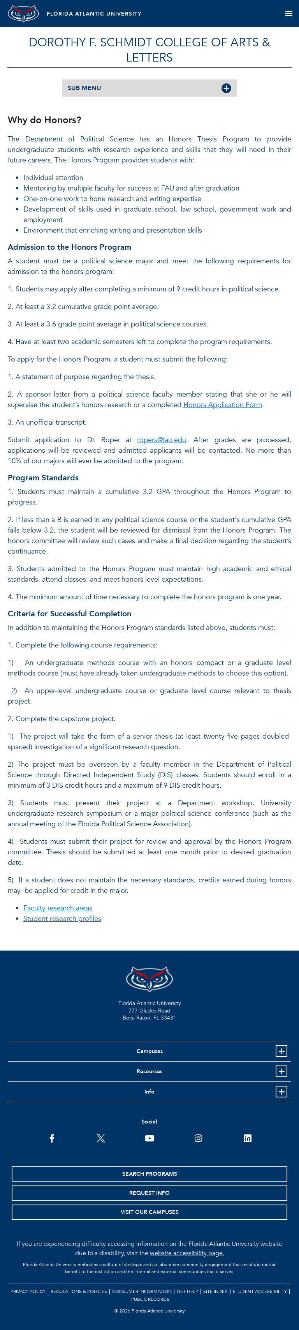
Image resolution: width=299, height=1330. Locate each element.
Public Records (150, 1299)
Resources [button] (149, 1071)
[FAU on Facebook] (52, 1137)
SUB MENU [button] (84, 88)
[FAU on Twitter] (101, 1137)
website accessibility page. (187, 1253)
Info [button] (149, 1091)
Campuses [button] (150, 1051)
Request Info (149, 1193)
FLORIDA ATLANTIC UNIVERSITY (94, 14)
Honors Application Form (222, 405)
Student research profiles (62, 919)
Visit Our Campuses (150, 1212)
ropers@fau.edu (161, 440)
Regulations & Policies (79, 1291)
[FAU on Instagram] (198, 1137)
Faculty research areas (57, 908)
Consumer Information (142, 1291)
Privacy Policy (28, 1291)
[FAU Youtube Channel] (150, 1137)
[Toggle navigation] (288, 13)
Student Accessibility (260, 1291)
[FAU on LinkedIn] (247, 1137)
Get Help (187, 1291)
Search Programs (149, 1174)
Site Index (215, 1291)
